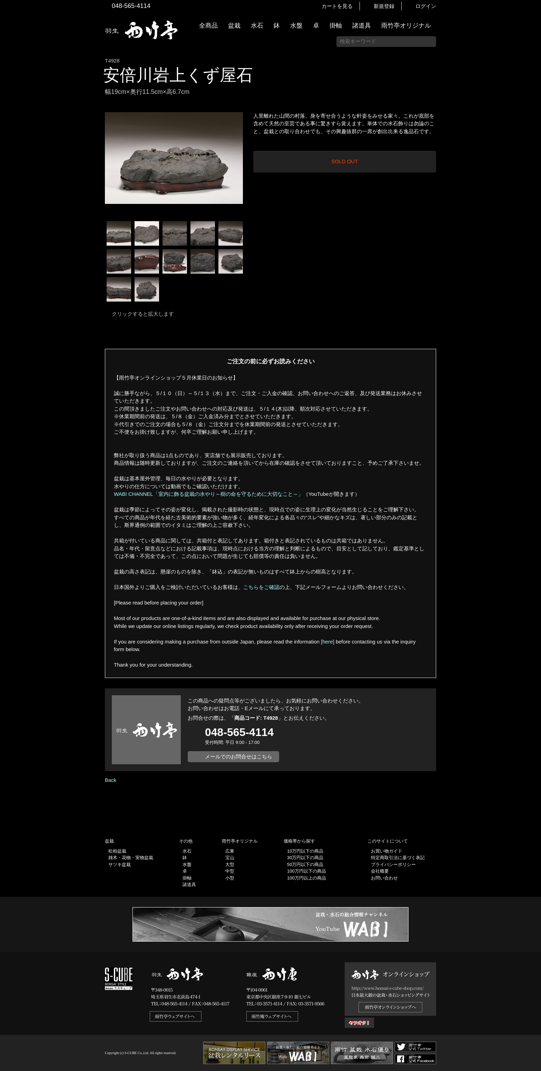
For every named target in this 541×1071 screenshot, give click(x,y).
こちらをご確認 (261, 587)
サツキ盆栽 (119, 864)
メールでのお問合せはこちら (238, 756)
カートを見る (337, 6)
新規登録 (384, 6)
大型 (229, 864)
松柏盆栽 (117, 851)
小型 (229, 878)
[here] (327, 642)
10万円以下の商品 (305, 851)
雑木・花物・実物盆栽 (130, 857)
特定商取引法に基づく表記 (398, 857)
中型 (229, 871)
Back (110, 780)
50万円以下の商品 (305, 864)
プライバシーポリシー (393, 864)
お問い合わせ (384, 878)
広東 (229, 851)
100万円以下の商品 (306, 871)
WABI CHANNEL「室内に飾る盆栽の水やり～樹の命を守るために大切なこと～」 (208, 494)
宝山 (229, 857)
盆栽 (234, 25)
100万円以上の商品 (306, 878)
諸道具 (361, 25)
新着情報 (532, 121)
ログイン (425, 6)
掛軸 (335, 25)
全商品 (208, 25)
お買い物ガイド (532, 175)
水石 (257, 25)
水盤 (296, 25)
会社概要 (380, 871)
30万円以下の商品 (305, 857)
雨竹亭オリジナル (406, 25)
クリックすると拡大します (143, 314)
